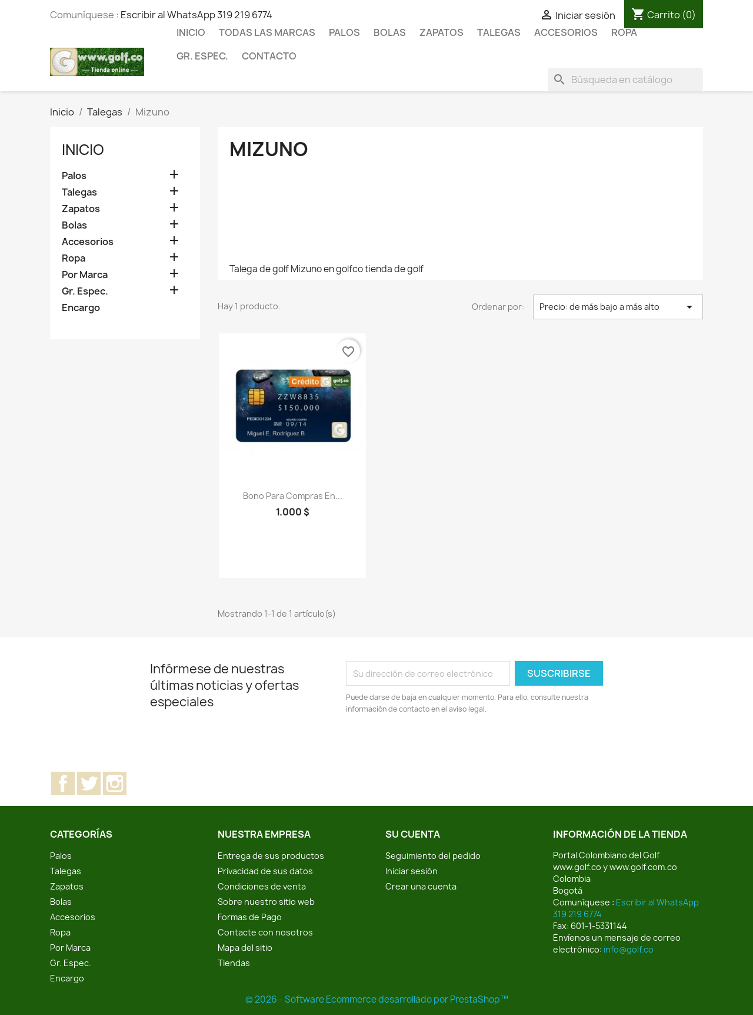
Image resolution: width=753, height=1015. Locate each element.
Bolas (390, 32)
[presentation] (444, 748)
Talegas (499, 32)
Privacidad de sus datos (265, 871)
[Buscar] (625, 79)
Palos (344, 32)
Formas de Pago (250, 917)
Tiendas (234, 962)
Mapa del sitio (245, 947)
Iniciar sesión (411, 871)
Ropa (624, 32)
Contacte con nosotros (265, 932)
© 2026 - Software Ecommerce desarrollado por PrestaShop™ (376, 999)
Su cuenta (412, 834)
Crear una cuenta (421, 886)
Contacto (269, 55)
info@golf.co (629, 949)
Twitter (89, 783)
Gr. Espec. (202, 55)
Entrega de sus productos (271, 855)
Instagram (114, 783)
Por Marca (85, 275)
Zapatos (441, 32)
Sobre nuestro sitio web (266, 901)
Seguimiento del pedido (433, 855)
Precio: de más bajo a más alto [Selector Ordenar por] (618, 307)
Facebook (63, 783)
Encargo (81, 308)
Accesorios (566, 32)
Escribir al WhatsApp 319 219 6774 (196, 14)
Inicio (190, 32)
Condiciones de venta (262, 886)
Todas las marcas (267, 32)
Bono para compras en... (292, 495)
